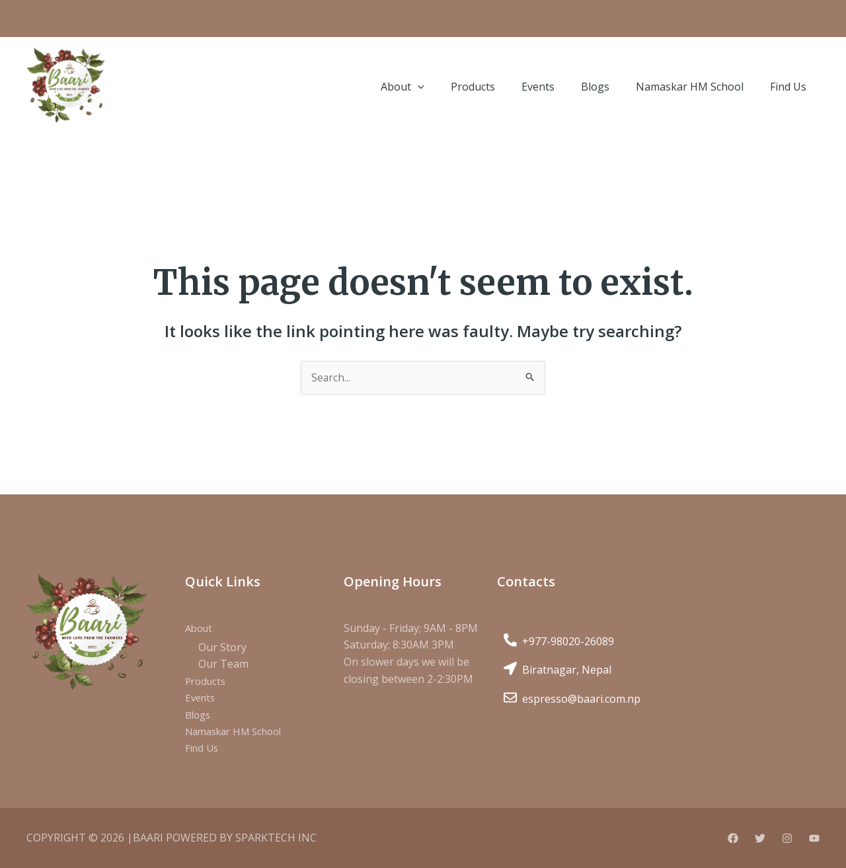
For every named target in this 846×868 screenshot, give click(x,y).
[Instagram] (787, 839)
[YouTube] (814, 839)
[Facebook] (733, 839)
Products (207, 681)
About (200, 628)
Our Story (222, 648)
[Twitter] (760, 839)
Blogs (199, 715)
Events (201, 698)
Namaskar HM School (239, 732)
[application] (417, 86)
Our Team (223, 664)
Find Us (203, 749)
